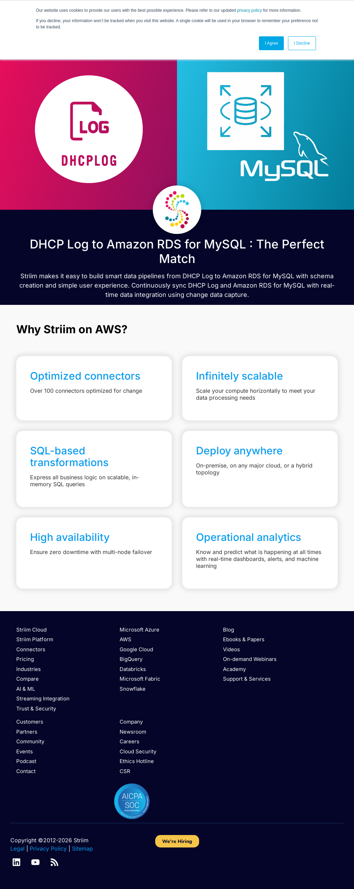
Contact (26, 771)
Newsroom (133, 731)
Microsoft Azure (139, 629)
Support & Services (247, 678)
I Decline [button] (302, 43)
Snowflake (133, 689)
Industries (28, 669)
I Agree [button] (271, 43)
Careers (129, 741)
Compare (27, 678)
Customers (29, 721)
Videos (231, 649)
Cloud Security (138, 751)
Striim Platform (34, 639)
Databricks (133, 669)
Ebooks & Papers (243, 639)
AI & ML (25, 689)
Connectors (30, 649)
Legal (17, 848)
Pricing (25, 659)
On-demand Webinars (250, 659)
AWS (125, 639)
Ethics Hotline (137, 761)
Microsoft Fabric (140, 678)
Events (24, 751)
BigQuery (131, 659)
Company (131, 721)
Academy (234, 669)
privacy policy (249, 10)
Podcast (26, 761)
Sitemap (82, 848)
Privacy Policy (48, 848)
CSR (125, 771)
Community (30, 741)
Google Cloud (136, 649)
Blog (228, 629)
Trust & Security (36, 708)
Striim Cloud (31, 629)
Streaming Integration (42, 698)
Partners (26, 731)
